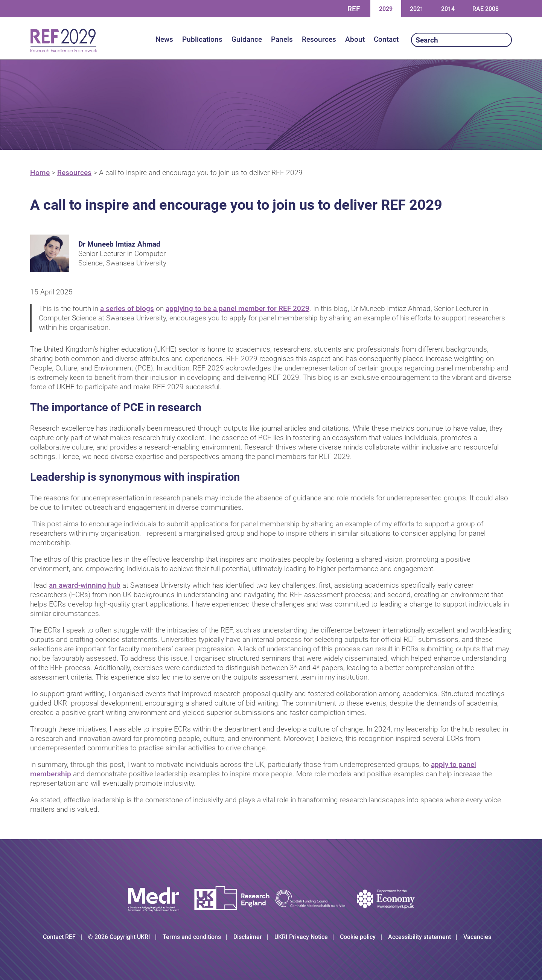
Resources (74, 172)
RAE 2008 (485, 8)
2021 (416, 8)
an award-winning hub (84, 585)
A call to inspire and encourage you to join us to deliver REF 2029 (201, 172)
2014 (448, 8)
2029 (386, 8)
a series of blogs (127, 308)
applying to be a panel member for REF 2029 (237, 308)
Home (40, 172)
